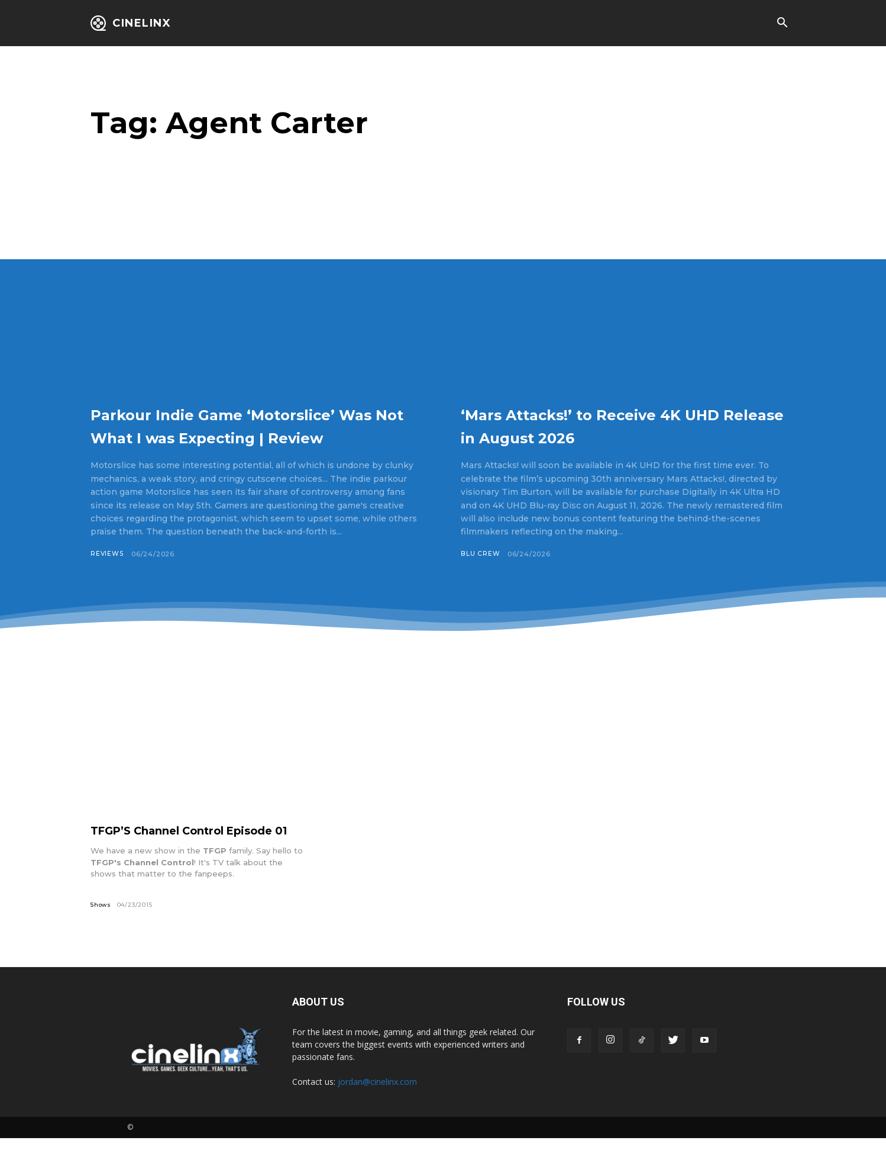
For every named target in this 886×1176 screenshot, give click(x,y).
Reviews (107, 577)
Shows (101, 942)
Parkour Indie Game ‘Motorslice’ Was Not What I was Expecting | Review (257, 436)
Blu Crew (480, 554)
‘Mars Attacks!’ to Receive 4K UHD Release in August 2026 (613, 425)
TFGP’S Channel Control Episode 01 (192, 861)
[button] (782, 23)
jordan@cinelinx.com (377, 1119)
